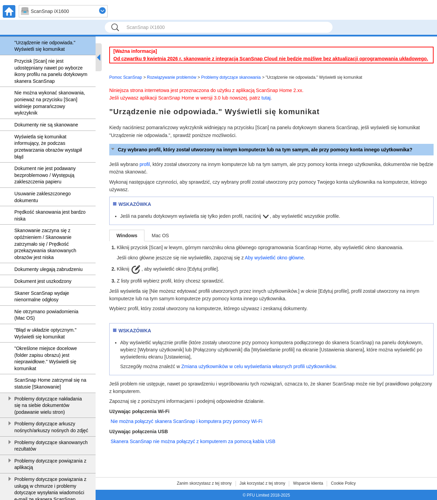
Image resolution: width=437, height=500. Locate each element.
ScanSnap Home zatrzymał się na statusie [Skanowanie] (50, 383)
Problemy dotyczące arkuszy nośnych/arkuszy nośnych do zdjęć (51, 427)
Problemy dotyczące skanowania (231, 77)
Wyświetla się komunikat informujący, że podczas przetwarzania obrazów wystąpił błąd (48, 147)
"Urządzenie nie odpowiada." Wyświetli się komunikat (44, 46)
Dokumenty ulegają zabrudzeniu (48, 269)
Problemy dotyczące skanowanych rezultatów (51, 446)
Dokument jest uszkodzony (42, 281)
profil (145, 164)
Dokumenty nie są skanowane (46, 124)
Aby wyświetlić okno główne (274, 257)
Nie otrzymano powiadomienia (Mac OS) (46, 315)
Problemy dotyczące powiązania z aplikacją (50, 464)
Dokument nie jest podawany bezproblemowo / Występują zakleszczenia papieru (45, 175)
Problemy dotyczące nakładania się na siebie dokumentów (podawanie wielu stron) (48, 405)
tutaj (266, 98)
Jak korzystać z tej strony (262, 483)
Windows (126, 235)
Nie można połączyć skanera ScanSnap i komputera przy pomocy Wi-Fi (186, 421)
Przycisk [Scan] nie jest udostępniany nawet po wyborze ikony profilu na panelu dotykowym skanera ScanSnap (50, 71)
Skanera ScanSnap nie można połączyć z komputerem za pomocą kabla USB (193, 441)
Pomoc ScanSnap (125, 77)
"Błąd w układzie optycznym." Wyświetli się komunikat (45, 333)
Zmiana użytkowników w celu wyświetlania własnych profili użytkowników (258, 366)
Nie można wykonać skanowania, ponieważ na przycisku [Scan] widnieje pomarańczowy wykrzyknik (49, 103)
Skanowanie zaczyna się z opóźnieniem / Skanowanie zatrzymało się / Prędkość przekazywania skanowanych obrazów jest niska (45, 244)
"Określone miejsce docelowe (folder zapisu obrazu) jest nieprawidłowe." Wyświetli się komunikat (45, 358)
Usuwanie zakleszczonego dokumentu (42, 197)
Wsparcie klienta (308, 483)
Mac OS (160, 235)
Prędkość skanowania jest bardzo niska (50, 215)
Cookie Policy (343, 483)
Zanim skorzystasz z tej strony (204, 483)
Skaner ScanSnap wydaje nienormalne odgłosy (41, 296)
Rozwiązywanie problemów (171, 77)
